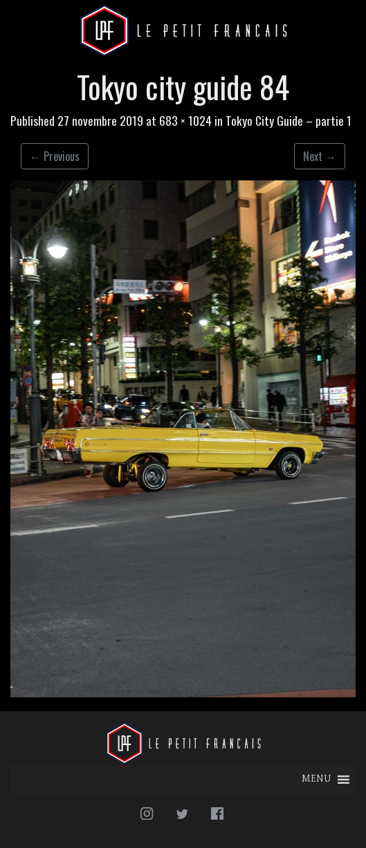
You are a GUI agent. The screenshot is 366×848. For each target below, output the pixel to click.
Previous (55, 156)
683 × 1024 (185, 120)
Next (319, 156)
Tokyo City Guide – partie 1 (288, 120)
